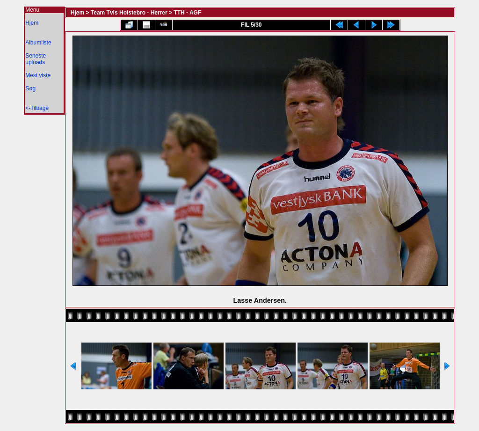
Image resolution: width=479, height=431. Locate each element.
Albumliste (38, 42)
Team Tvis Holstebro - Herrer (129, 12)
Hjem (31, 23)
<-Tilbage (37, 108)
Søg (30, 88)
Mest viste (38, 75)
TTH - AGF (187, 12)
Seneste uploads (35, 59)
